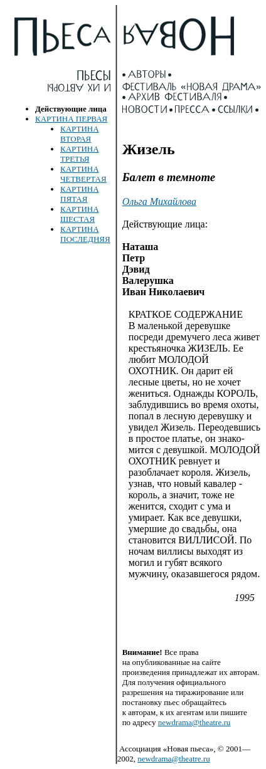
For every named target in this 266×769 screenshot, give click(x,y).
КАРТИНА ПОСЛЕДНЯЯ (85, 234)
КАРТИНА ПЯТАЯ (79, 194)
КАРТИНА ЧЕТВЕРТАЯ (83, 174)
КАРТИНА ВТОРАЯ (79, 134)
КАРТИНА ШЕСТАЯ (79, 214)
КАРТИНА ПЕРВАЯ (71, 118)
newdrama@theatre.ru (194, 722)
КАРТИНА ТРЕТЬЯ (79, 154)
